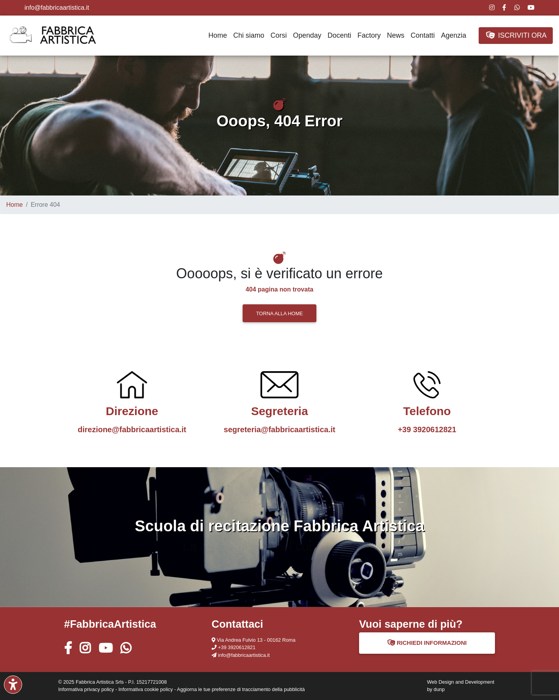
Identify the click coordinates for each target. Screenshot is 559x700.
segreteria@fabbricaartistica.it (279, 429)
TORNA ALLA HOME (279, 313)
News (395, 35)
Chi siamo (248, 35)
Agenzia (453, 35)
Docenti (339, 35)
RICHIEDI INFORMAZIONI (427, 642)
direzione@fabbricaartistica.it (132, 429)
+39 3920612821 (427, 429)
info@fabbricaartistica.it (56, 7)
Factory (369, 35)
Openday (307, 35)
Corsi (279, 35)
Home (217, 35)
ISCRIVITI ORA (516, 35)
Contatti (423, 35)
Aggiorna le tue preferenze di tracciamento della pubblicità (241, 689)
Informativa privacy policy (86, 689)
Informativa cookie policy (145, 689)
